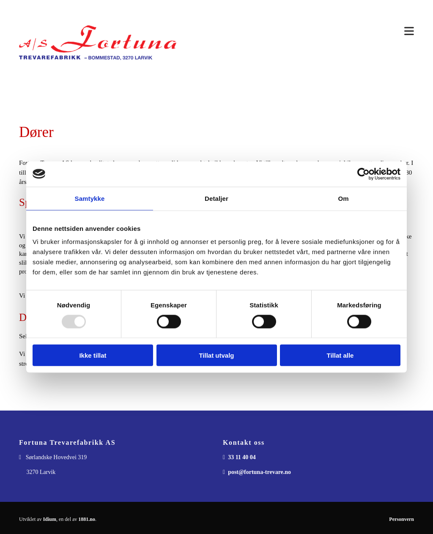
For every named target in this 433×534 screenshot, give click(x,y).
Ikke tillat (92, 355)
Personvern (401, 519)
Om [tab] (343, 198)
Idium (49, 519)
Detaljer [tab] (216, 198)
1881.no (86, 519)
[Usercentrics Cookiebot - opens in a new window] (363, 173)
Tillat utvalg (216, 355)
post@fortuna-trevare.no (259, 472)
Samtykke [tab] (90, 198)
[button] (301, 31)
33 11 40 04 (242, 457)
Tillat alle (340, 355)
